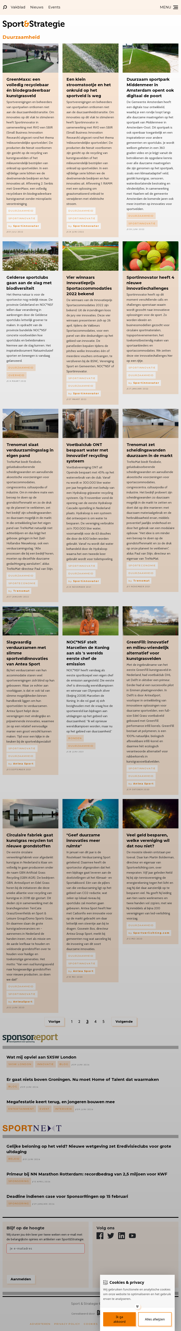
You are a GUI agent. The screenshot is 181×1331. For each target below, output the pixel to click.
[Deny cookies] (155, 1319)
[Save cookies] (119, 1319)
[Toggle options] (137, 1306)
